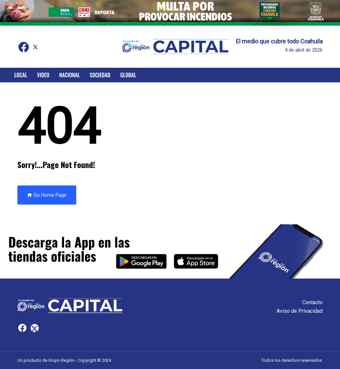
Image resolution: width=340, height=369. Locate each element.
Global (128, 75)
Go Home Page (46, 195)
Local (20, 75)
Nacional (69, 75)
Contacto (312, 302)
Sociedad (100, 75)
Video (43, 75)
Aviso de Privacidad (300, 311)
